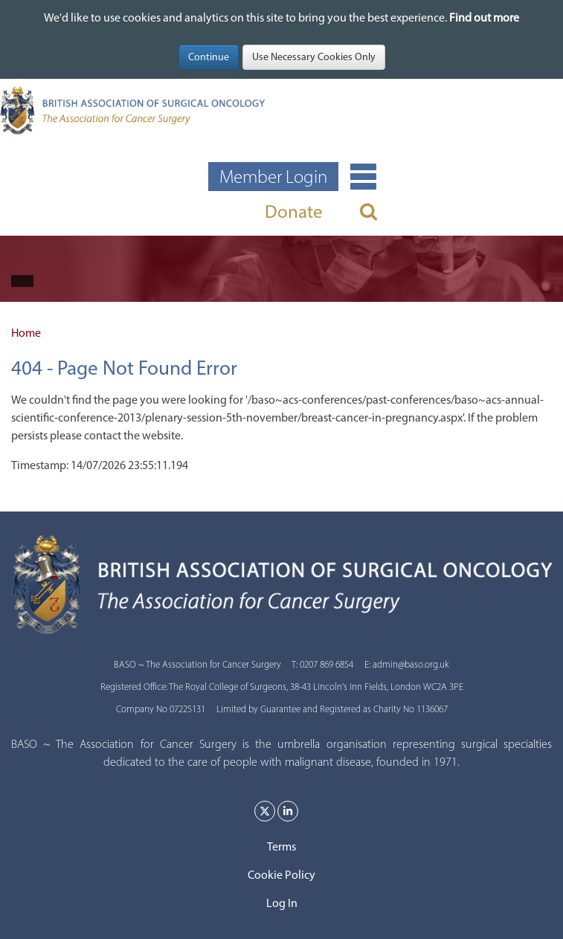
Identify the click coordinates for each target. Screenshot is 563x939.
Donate (294, 211)
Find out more (484, 17)
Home (26, 333)
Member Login (273, 176)
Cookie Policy (281, 875)
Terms (281, 846)
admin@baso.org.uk (411, 664)
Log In (281, 903)
